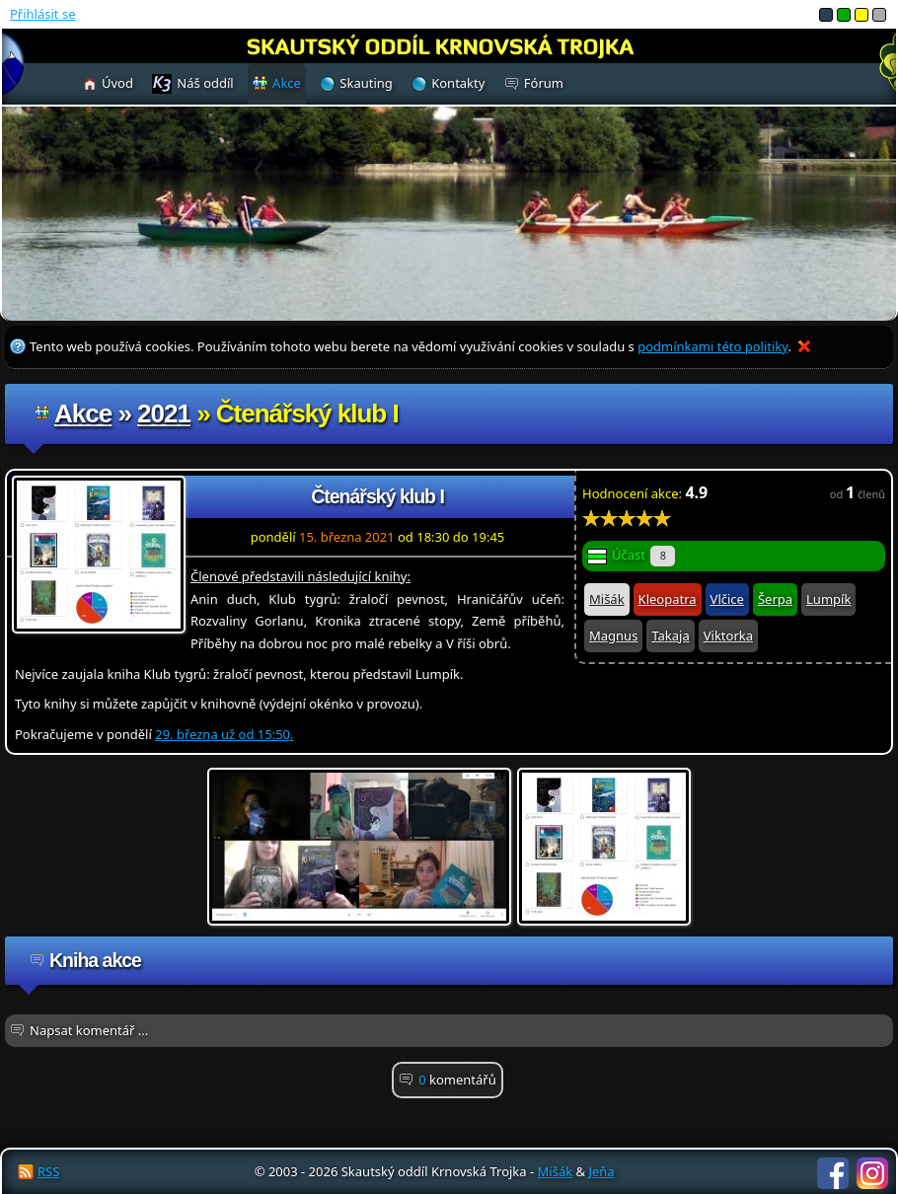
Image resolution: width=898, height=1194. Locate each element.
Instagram (872, 1173)
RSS (48, 1171)
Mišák (607, 599)
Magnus (613, 635)
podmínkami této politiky (712, 346)
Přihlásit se (42, 14)
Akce (83, 413)
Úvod (117, 83)
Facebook (833, 1173)
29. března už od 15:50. (224, 734)
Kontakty (458, 83)
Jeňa (601, 1171)
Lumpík (828, 599)
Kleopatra (667, 599)
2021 (163, 413)
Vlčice (727, 599)
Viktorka (728, 635)
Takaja (670, 635)
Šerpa (775, 599)
